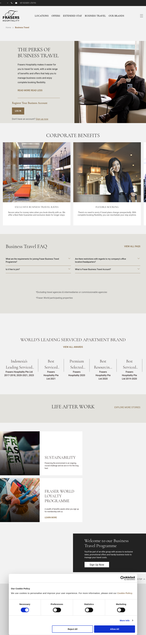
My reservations (28, 3)
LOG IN (18, 111)
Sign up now (42, 119)
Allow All (114, 629)
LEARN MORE (51, 517)
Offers (55, 15)
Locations (42, 15)
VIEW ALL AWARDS (73, 347)
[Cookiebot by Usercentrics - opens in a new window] (122, 578)
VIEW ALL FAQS (132, 246)
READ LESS (36, 90)
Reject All (72, 629)
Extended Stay (72, 15)
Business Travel (95, 15)
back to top (138, 579)
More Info (124, 620)
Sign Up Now (97, 564)
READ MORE (24, 90)
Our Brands (116, 15)
